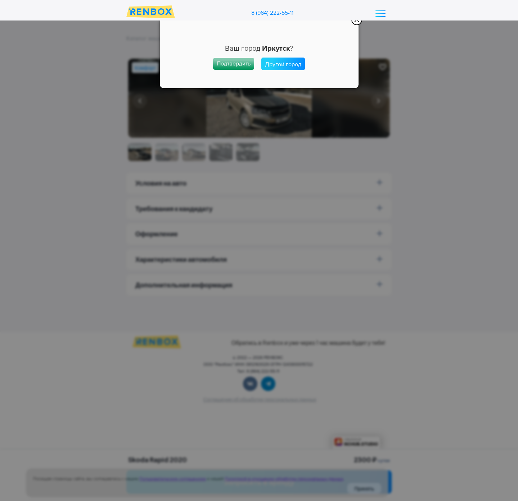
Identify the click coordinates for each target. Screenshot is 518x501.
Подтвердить (234, 63)
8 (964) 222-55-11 (272, 13)
